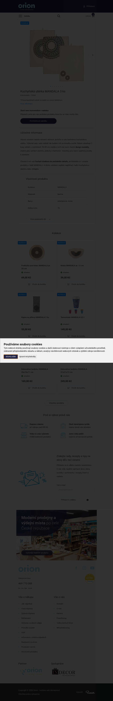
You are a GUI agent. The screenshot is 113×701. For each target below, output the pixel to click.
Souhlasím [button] (11, 357)
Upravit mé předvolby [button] (27, 357)
